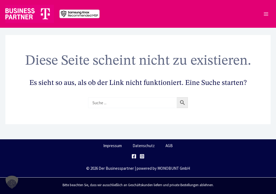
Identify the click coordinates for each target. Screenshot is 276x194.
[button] (12, 182)
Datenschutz (144, 145)
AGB (169, 145)
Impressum (112, 145)
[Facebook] (134, 156)
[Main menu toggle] (266, 14)
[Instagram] (142, 156)
